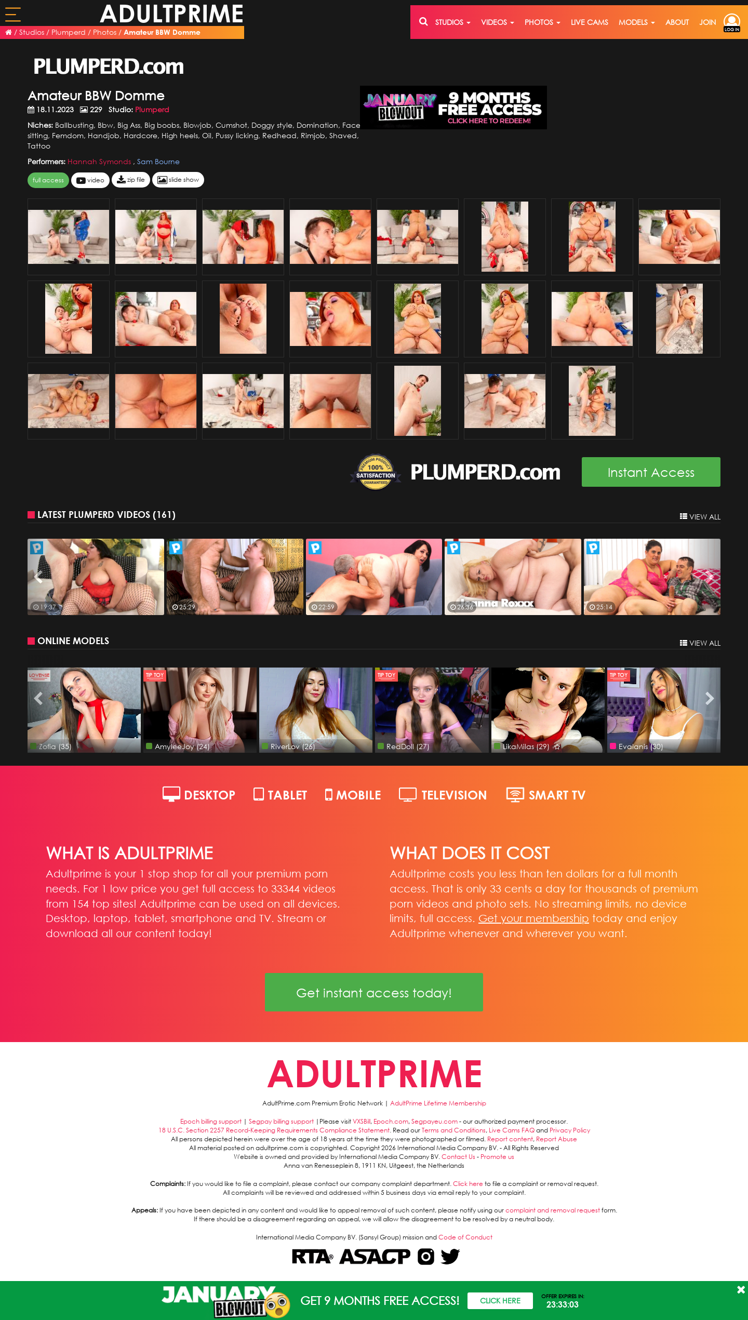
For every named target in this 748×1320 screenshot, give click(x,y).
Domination (317, 125)
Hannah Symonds (100, 161)
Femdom (68, 135)
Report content (510, 1139)
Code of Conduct (465, 1237)
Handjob (103, 135)
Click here (468, 1183)
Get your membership (533, 918)
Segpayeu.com (434, 1121)
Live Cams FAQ (512, 1130)
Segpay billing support (281, 1121)
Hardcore (140, 135)
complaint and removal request (552, 1210)
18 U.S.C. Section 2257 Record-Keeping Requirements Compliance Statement (274, 1130)
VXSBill (361, 1121)
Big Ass (128, 125)
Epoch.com (390, 1121)
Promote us (497, 1156)
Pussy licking (237, 135)
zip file (131, 180)
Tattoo (39, 146)
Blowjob (197, 125)
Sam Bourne (158, 161)
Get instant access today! (374, 992)
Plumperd (68, 32)
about (677, 22)
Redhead (279, 135)
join (707, 22)
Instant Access (651, 471)
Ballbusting (74, 125)
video (90, 180)
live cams (589, 22)
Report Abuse (556, 1139)
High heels (180, 135)
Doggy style (271, 125)
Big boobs (161, 125)
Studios (31, 32)
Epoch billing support (211, 1121)
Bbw (105, 125)
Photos (104, 32)
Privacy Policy (570, 1130)
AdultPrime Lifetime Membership (438, 1103)
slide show (178, 180)
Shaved (343, 135)
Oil (206, 135)
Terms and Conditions (454, 1130)
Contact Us (458, 1156)
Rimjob (313, 135)
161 (164, 514)
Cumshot (231, 125)
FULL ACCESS (48, 180)
